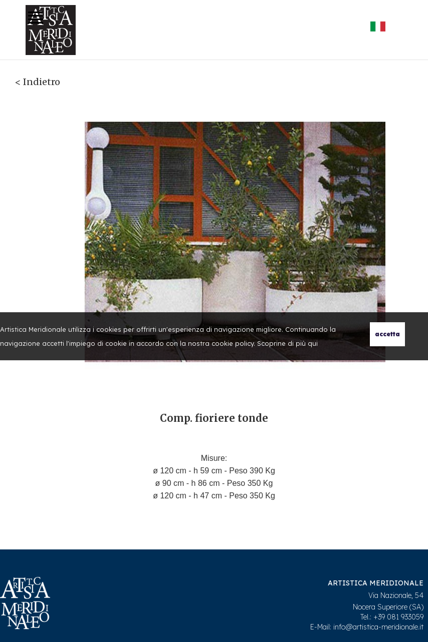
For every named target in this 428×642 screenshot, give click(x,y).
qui (313, 343)
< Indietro (37, 82)
